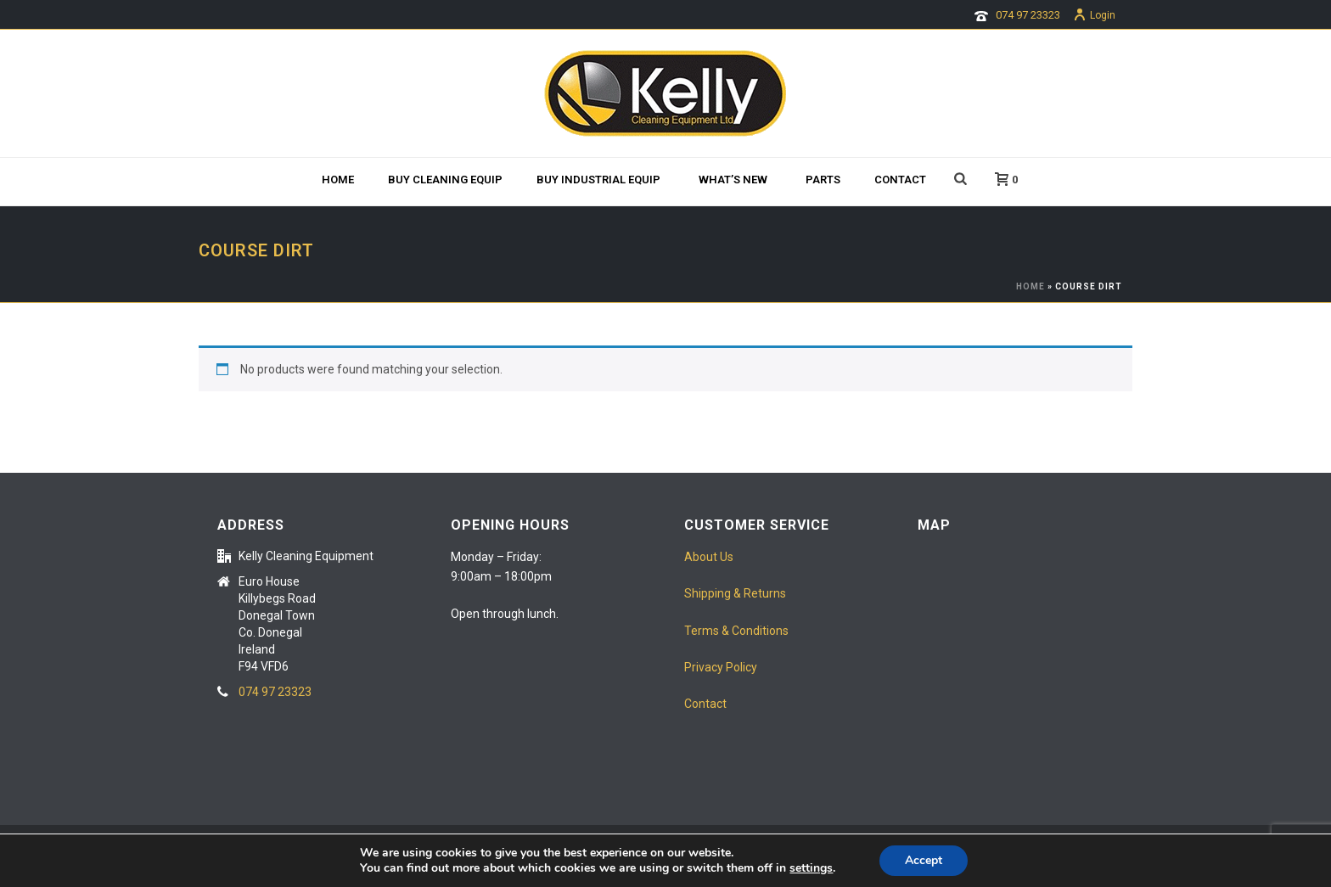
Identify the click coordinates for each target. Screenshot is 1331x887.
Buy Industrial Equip (598, 179)
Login (1094, 15)
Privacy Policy (720, 667)
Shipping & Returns (735, 593)
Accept (923, 860)
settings (811, 868)
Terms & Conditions (736, 630)
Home (338, 179)
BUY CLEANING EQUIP (445, 179)
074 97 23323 (1028, 14)
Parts (823, 179)
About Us (708, 557)
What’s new (733, 179)
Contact (900, 179)
